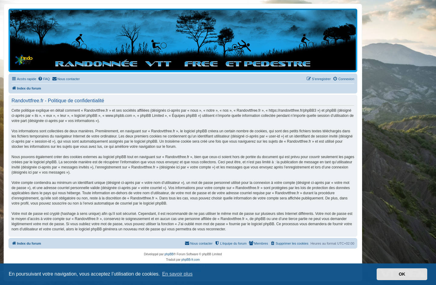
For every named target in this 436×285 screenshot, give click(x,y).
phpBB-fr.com (190, 259)
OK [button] (402, 274)
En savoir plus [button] (177, 274)
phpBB (168, 254)
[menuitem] (44, 79)
